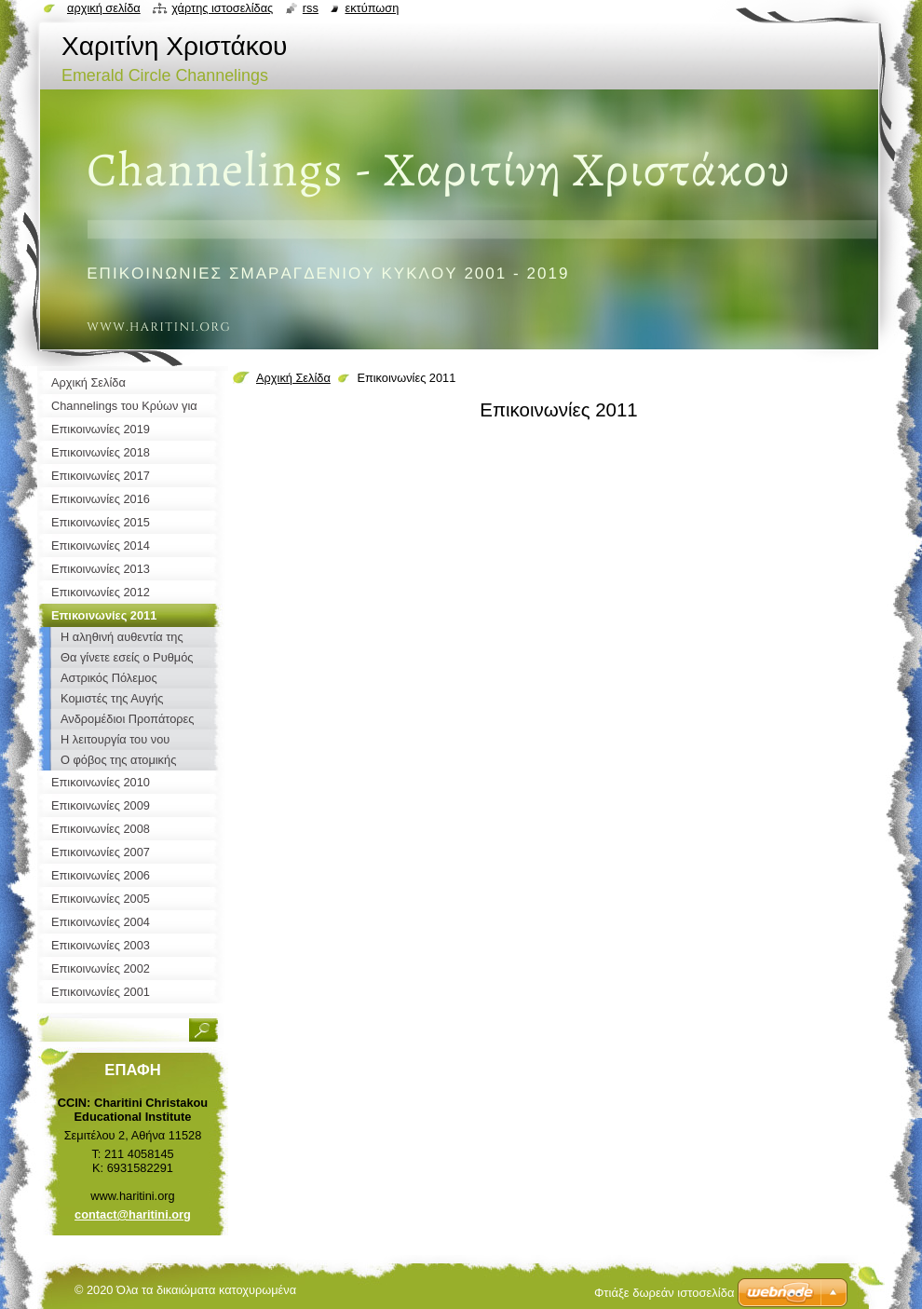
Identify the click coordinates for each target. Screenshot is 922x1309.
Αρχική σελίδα (104, 8)
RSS (311, 8)
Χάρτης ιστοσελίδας (222, 8)
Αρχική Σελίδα (293, 378)
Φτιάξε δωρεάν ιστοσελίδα (664, 1293)
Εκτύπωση (372, 8)
